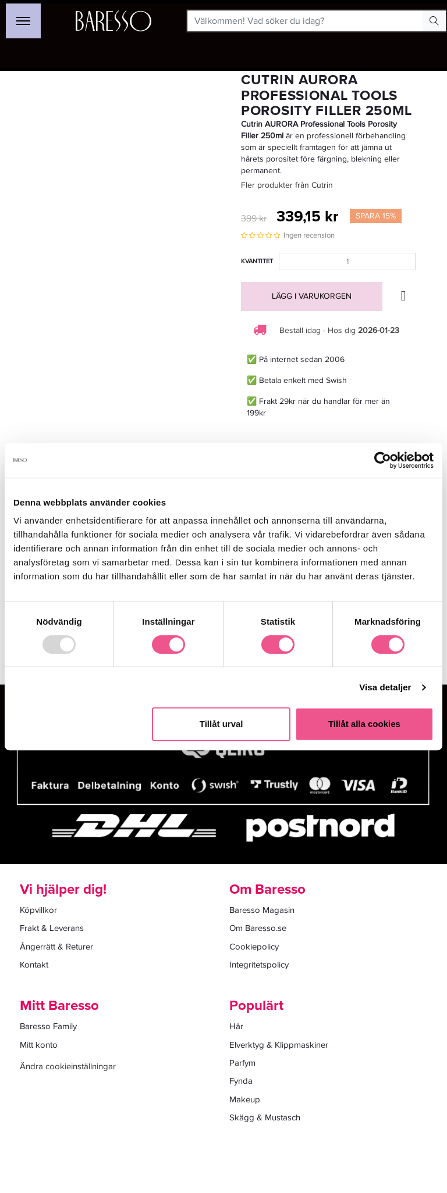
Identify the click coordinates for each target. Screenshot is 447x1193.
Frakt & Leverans (52, 928)
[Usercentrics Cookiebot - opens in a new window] (383, 460)
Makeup (244, 1099)
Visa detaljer (385, 687)
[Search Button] (434, 20)
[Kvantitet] (347, 261)
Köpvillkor (38, 910)
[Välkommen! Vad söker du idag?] (305, 20)
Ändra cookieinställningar (68, 1066)
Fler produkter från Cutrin (287, 185)
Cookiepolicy (254, 946)
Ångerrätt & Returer (56, 946)
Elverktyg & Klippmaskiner (278, 1045)
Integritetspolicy (259, 964)
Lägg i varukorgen (312, 296)
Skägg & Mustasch (264, 1117)
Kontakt (34, 964)
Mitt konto (39, 1045)
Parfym (242, 1063)
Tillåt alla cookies (364, 724)
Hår (236, 1026)
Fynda (241, 1081)
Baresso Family (48, 1026)
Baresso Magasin (262, 910)
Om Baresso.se (257, 928)
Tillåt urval (221, 724)
